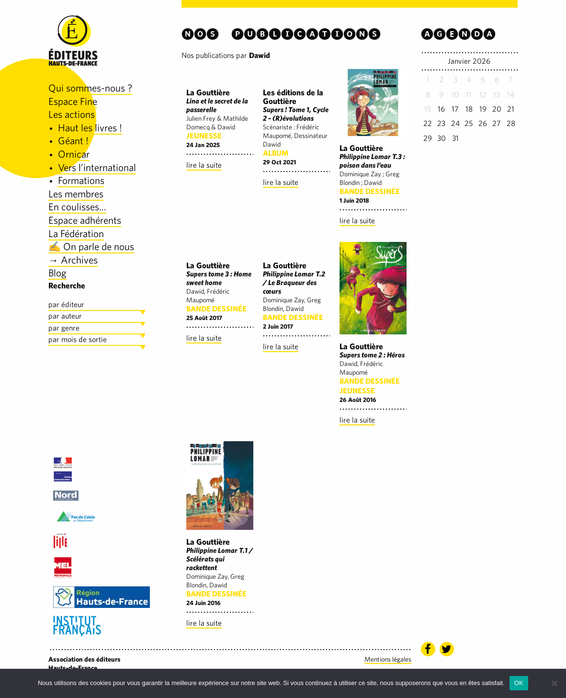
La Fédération (76, 234)
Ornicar (74, 154)
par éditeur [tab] (66, 304)
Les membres (75, 194)
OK (518, 683)
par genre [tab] (63, 327)
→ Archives (73, 260)
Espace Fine (72, 101)
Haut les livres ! (90, 128)
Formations (81, 180)
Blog (57, 273)
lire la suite (204, 165)
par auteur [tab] (65, 315)
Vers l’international (97, 167)
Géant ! (73, 141)
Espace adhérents (84, 220)
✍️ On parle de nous (91, 246)
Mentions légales (387, 659)
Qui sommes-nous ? (90, 88)
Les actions (71, 114)
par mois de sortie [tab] (77, 339)
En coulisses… (77, 207)
